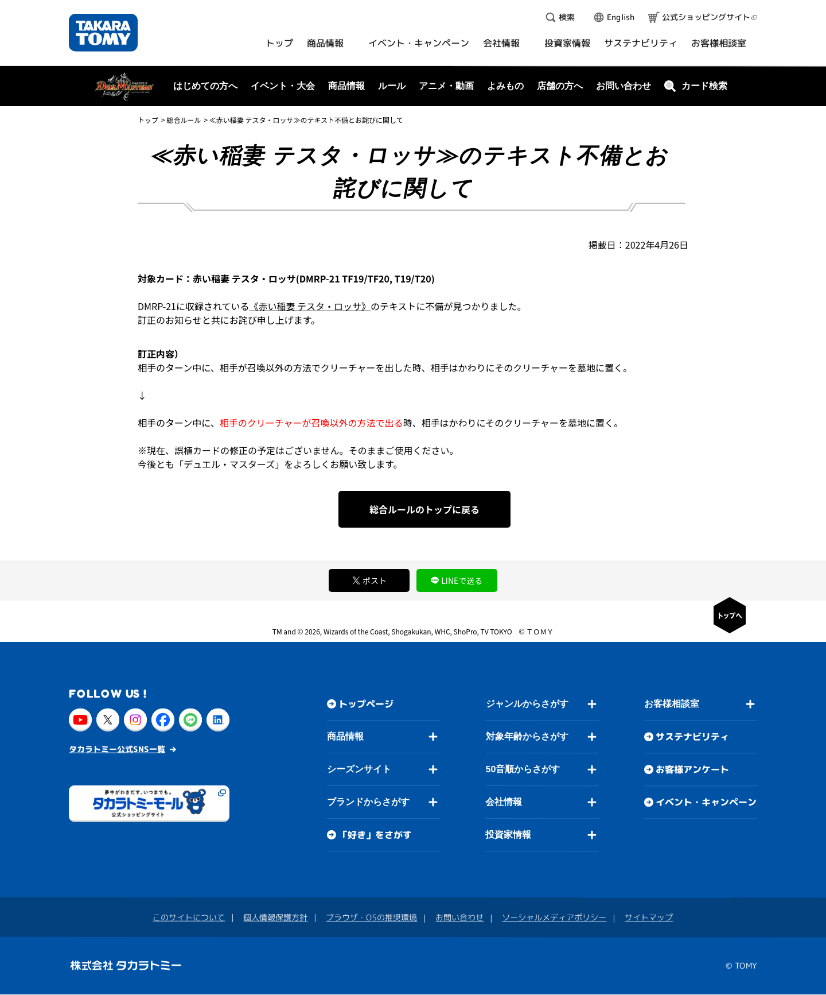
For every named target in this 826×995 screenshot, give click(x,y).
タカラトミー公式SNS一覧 (117, 749)
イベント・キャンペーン (706, 802)
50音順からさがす (522, 769)
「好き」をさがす (375, 834)
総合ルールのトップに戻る (424, 509)
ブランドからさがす (368, 802)
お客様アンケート (692, 770)
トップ (148, 120)
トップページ (365, 704)
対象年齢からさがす (527, 736)
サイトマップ (649, 917)
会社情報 (503, 802)
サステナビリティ (692, 737)
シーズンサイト (359, 769)
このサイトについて (189, 917)
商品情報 (345, 736)
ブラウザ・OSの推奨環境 (371, 917)
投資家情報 (508, 834)
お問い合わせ (623, 86)
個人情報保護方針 (275, 917)
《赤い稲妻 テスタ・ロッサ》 (310, 306)
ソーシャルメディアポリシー (554, 917)
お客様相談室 (671, 704)
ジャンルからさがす (527, 703)
